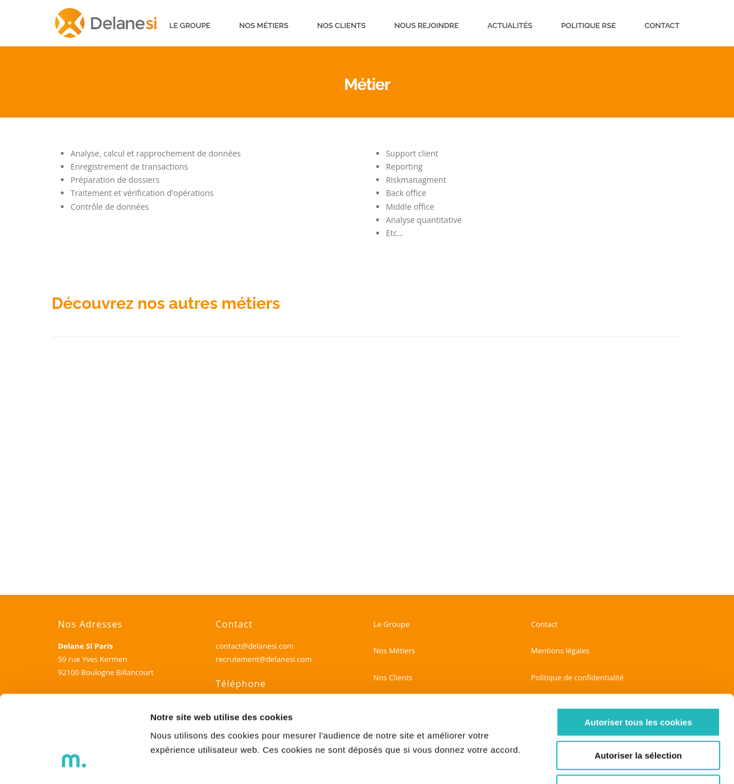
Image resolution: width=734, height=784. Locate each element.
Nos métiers (263, 25)
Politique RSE (588, 25)
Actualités (509, 25)
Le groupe (189, 25)
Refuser (638, 711)
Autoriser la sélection (638, 678)
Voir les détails (623, 761)
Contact (662, 25)
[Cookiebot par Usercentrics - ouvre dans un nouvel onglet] (74, 761)
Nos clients (341, 25)
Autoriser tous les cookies (638, 644)
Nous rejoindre (427, 25)
